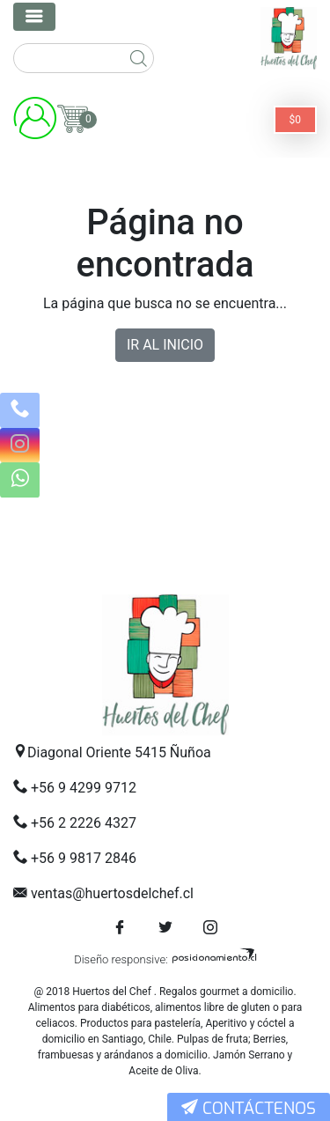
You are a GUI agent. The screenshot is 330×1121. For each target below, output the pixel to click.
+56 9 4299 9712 (83, 787)
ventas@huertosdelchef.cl (112, 893)
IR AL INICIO (165, 344)
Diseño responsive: (121, 959)
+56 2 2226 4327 (83, 823)
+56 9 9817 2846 (83, 858)
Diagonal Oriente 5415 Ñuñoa (119, 752)
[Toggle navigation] (34, 17)
